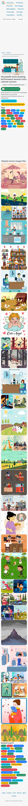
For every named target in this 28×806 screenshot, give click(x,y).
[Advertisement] (14, 37)
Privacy (19, 793)
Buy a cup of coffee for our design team (13, 104)
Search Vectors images (9, 19)
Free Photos (19, 3)
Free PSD (19, 15)
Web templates (11, 9)
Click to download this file (10, 89)
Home (3, 52)
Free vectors (10, 3)
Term (14, 793)
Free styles (20, 12)
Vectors (8, 52)
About (24, 793)
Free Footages (19, 6)
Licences (9, 793)
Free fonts (9, 6)
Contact (14, 796)
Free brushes (10, 12)
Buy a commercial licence (9, 101)
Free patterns (10, 15)
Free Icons (21, 9)
